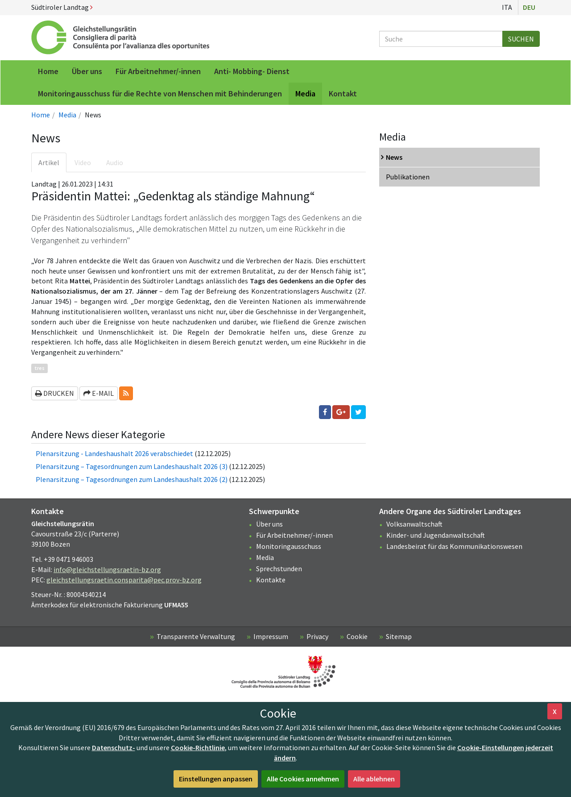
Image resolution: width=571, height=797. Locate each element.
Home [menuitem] (48, 71)
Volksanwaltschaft (414, 523)
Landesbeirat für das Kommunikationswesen (454, 546)
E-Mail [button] (98, 393)
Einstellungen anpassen (215, 778)
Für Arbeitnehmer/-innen (294, 535)
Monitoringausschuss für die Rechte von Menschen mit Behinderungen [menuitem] (160, 93)
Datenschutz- (113, 747)
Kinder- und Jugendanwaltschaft (435, 535)
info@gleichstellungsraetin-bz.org (107, 569)
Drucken (54, 393)
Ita (507, 7)
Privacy (317, 636)
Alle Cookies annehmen (303, 778)
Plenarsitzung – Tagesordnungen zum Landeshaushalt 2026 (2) (132, 479)
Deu (529, 7)
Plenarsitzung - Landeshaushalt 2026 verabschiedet (114, 453)
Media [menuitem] (305, 93)
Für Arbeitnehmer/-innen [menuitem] (158, 71)
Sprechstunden (279, 568)
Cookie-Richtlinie (198, 747)
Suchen (521, 38)
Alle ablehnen (374, 778)
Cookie (357, 636)
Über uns (269, 523)
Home (40, 114)
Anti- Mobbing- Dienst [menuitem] (252, 71)
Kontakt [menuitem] (343, 93)
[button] (126, 393)
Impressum (270, 636)
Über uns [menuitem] (87, 71)
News (394, 157)
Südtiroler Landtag (62, 7)
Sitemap (399, 636)
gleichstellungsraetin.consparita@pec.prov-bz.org (124, 579)
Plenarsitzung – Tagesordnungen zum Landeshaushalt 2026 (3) (132, 466)
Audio (114, 162)
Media (67, 114)
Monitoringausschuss (288, 546)
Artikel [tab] (48, 162)
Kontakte (271, 579)
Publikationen (408, 176)
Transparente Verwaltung (196, 636)
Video (82, 162)
